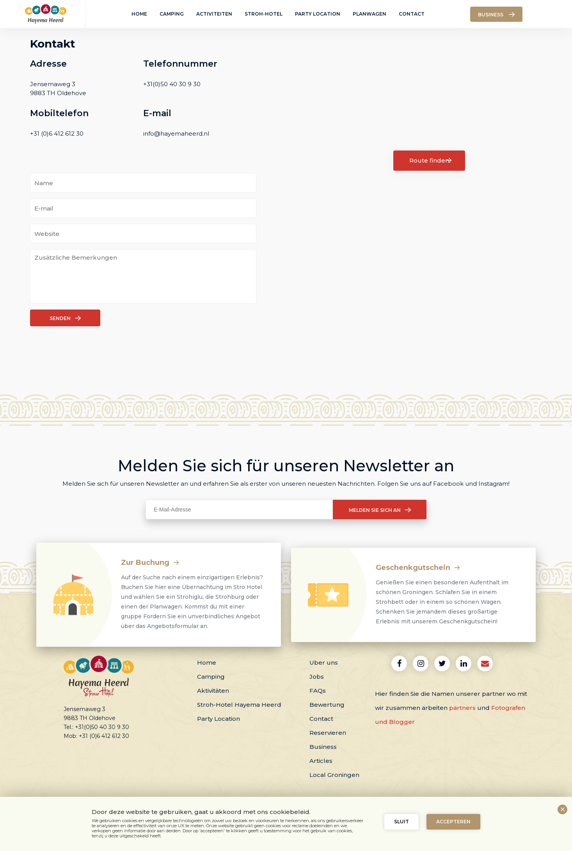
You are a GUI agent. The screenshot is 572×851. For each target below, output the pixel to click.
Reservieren (327, 732)
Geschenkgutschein (418, 567)
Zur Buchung (150, 562)
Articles (320, 760)
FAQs (317, 690)
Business (323, 746)
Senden (65, 318)
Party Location (317, 14)
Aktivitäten (213, 690)
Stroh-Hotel (263, 14)
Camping (172, 14)
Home (139, 14)
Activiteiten (214, 14)
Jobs (316, 676)
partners (462, 707)
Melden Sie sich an (380, 510)
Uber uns (323, 662)
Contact (412, 14)
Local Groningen (334, 774)
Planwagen (369, 14)
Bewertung (327, 704)
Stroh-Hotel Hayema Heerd (239, 704)
